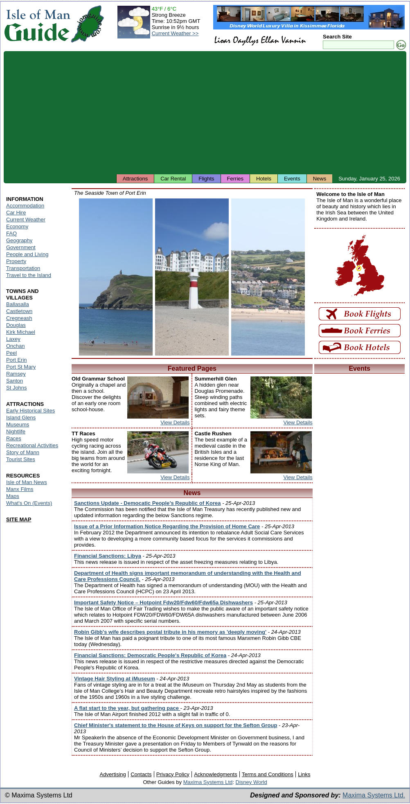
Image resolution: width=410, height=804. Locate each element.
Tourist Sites (20, 459)
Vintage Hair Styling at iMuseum (114, 679)
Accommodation (25, 206)
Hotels (263, 179)
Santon (14, 381)
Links (304, 774)
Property (16, 261)
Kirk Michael (20, 332)
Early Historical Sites (30, 411)
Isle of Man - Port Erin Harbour (268, 277)
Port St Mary (21, 367)
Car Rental (173, 179)
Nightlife (15, 431)
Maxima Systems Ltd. (373, 795)
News (320, 179)
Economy (17, 226)
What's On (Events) (29, 503)
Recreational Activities (32, 445)
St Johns (16, 388)
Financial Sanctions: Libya (107, 556)
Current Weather (25, 219)
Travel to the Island (28, 275)
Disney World (251, 782)
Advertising (112, 774)
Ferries (235, 179)
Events (292, 179)
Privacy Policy (172, 774)
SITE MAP (18, 519)
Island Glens (21, 417)
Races (13, 438)
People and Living (27, 254)
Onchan (15, 346)
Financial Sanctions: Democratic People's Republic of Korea (150, 655)
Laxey (13, 339)
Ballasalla (17, 304)
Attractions (135, 179)
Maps (12, 496)
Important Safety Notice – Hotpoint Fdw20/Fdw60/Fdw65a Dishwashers (163, 602)
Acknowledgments (215, 774)
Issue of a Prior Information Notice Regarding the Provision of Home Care (167, 526)
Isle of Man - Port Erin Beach (116, 277)
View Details (174, 422)
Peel (11, 353)
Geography (19, 240)
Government (21, 247)
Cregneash (19, 318)
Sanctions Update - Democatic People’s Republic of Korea (147, 503)
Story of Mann (22, 452)
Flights (206, 179)
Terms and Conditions (267, 774)
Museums (17, 424)
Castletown (19, 311)
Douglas (16, 325)
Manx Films (19, 489)
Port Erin (16, 360)
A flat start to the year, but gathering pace (127, 708)
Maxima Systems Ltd (208, 782)
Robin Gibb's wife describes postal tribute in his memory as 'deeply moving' (170, 632)
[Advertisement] (205, 112)
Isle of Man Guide (37, 24)
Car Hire (16, 212)
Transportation (23, 268)
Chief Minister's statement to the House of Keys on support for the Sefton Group (175, 725)
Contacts (141, 774)
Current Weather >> (175, 33)
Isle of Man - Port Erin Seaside (192, 277)
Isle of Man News (26, 482)
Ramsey (16, 374)
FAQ (11, 233)
